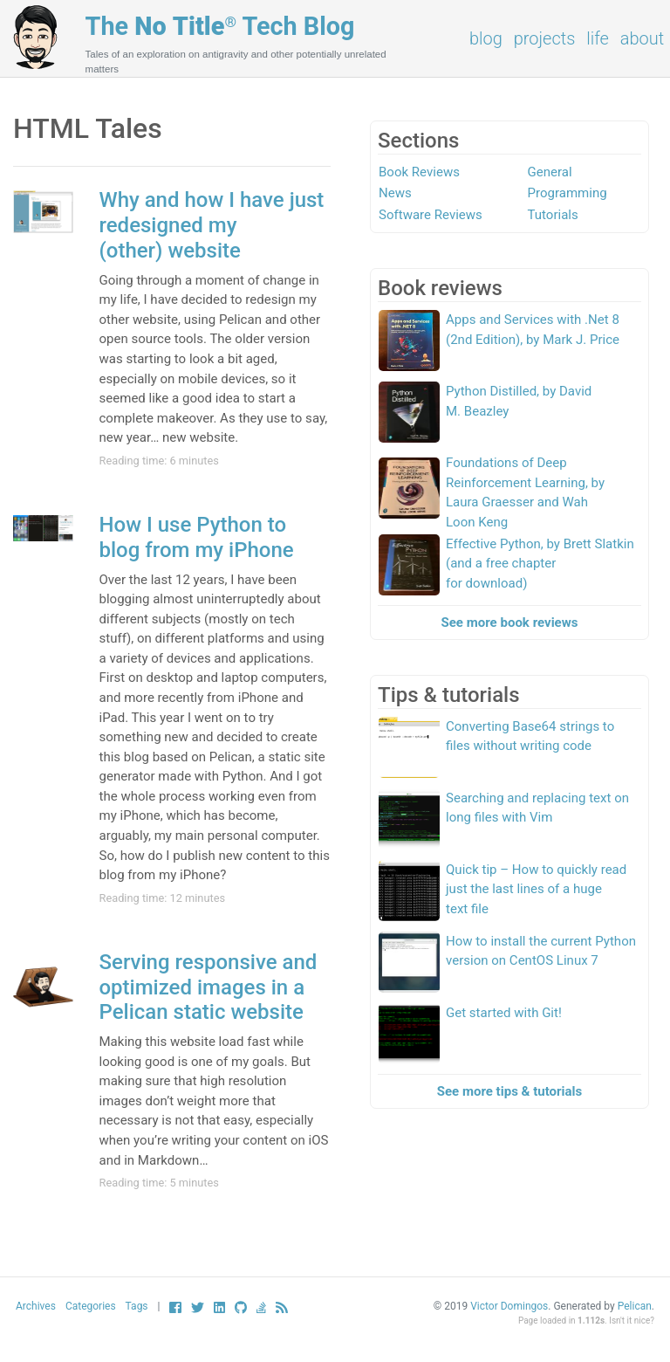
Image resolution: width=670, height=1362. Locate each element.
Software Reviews (430, 215)
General (550, 172)
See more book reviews (509, 622)
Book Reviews (419, 172)
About (642, 38)
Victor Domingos (509, 1306)
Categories (90, 1306)
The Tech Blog (220, 26)
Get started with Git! (504, 1013)
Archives (36, 1306)
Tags (137, 1306)
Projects (545, 38)
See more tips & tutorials (510, 1091)
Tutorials (553, 215)
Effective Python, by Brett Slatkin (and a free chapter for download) (540, 563)
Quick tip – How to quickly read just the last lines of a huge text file (536, 889)
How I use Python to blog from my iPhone (196, 537)
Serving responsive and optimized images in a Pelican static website (208, 987)
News (395, 193)
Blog (485, 38)
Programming (567, 193)
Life (597, 38)
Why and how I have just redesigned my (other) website (212, 225)
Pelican (635, 1306)
